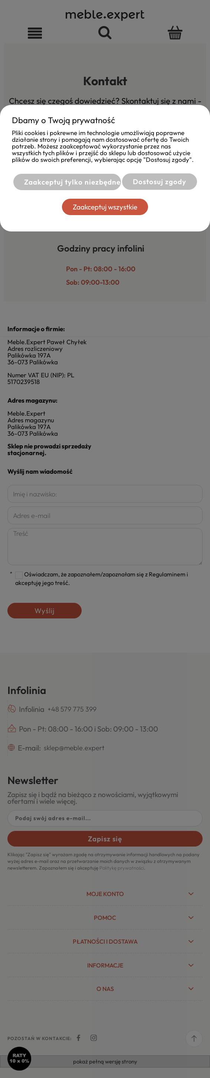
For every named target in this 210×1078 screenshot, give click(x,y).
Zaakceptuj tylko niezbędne (72, 181)
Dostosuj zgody (159, 181)
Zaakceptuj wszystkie (105, 206)
